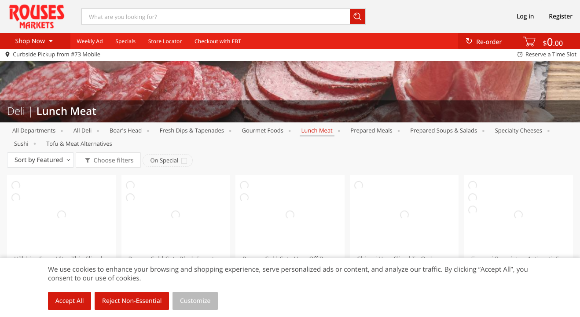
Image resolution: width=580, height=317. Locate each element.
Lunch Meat (317, 130)
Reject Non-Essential (132, 301)
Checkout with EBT (218, 41)
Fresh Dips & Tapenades (192, 130)
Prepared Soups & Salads (443, 130)
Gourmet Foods (262, 130)
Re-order (489, 42)
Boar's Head (126, 130)
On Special (164, 160)
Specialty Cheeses (518, 130)
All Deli (82, 130)
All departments (33, 130)
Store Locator (165, 41)
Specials (125, 41)
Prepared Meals (371, 130)
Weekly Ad (90, 41)
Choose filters (113, 160)
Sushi (21, 143)
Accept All (69, 301)
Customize (195, 301)
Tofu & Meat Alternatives (79, 143)
